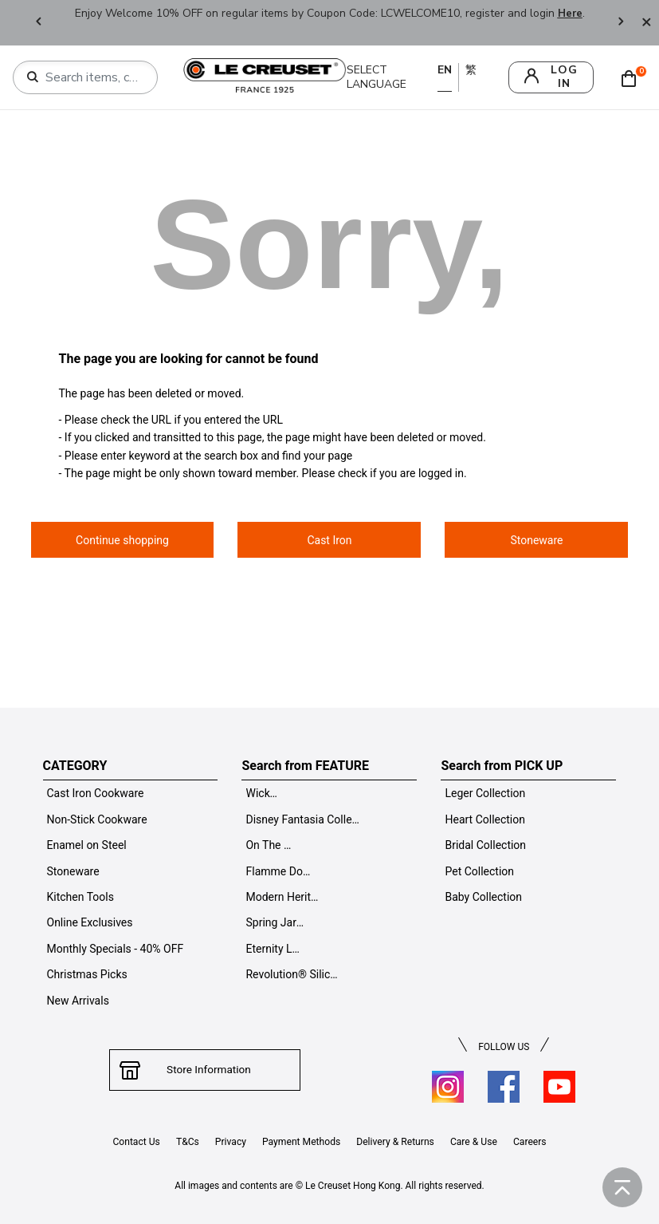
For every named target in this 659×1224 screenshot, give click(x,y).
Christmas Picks (87, 974)
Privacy (230, 1141)
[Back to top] (622, 1187)
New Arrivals (78, 1000)
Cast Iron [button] (329, 540)
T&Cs (186, 1141)
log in (564, 76)
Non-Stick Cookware (97, 819)
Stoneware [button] (536, 540)
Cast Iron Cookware (95, 793)
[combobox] (91, 77)
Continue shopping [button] (122, 540)
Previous (38, 22)
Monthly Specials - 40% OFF (115, 948)
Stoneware (73, 871)
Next (620, 22)
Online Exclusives (90, 922)
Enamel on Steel (87, 845)
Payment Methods (300, 1141)
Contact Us (135, 1141)
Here (570, 13)
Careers (531, 1141)
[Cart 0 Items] (632, 77)
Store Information (205, 1070)
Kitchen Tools (80, 896)
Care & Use (475, 1141)
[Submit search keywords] (32, 77)
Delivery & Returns (395, 1141)
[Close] (646, 22)
